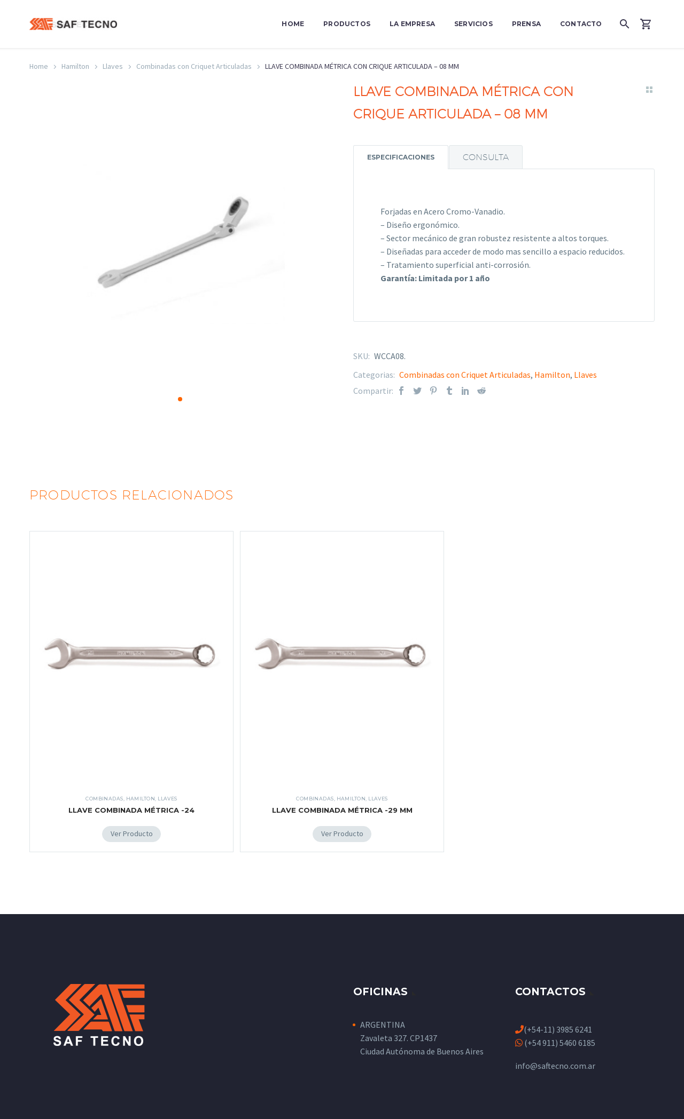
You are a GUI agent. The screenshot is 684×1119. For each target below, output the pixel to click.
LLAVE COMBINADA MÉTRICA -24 (131, 801)
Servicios (473, 24)
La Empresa (412, 24)
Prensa (526, 24)
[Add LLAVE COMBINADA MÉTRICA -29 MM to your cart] (342, 825)
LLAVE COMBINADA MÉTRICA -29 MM (342, 801)
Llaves (113, 66)
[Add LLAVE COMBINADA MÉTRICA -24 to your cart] (131, 825)
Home (293, 24)
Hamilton (75, 66)
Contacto (581, 24)
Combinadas (104, 789)
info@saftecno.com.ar (555, 1056)
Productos (346, 24)
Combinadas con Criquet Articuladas (194, 66)
